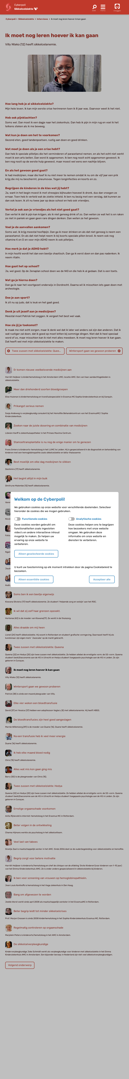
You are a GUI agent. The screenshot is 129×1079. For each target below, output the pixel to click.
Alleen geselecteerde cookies (36, 553)
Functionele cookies (34, 518)
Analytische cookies (88, 518)
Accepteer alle (102, 579)
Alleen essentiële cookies (33, 579)
